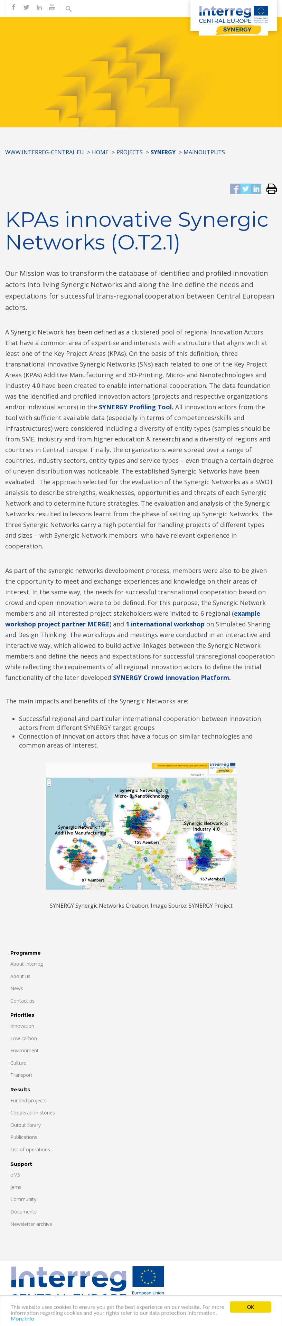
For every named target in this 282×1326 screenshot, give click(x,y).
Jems (15, 1187)
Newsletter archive (31, 1224)
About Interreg (26, 964)
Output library (25, 1125)
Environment (24, 1050)
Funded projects (28, 1100)
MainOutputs (204, 152)
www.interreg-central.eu (44, 152)
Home (100, 152)
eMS (15, 1174)
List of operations (30, 1149)
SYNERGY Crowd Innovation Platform (171, 677)
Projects (129, 152)
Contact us (22, 1000)
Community (23, 1199)
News (16, 988)
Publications (23, 1137)
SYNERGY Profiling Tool (135, 407)
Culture (18, 1063)
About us (20, 976)
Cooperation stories (32, 1112)
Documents (23, 1211)
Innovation (22, 1026)
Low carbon (23, 1038)
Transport (21, 1075)
